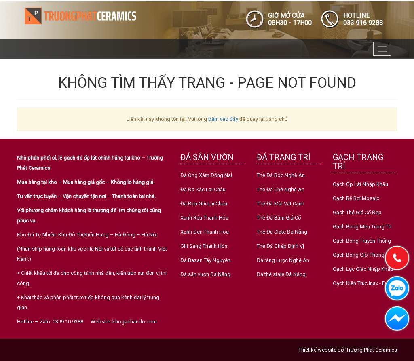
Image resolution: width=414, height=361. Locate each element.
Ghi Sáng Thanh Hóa (204, 246)
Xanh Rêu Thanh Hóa (204, 218)
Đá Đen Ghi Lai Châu (203, 204)
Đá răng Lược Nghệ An (283, 260)
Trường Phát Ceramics (371, 350)
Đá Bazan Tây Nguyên (205, 260)
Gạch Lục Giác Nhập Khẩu (363, 269)
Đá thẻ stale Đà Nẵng (281, 274)
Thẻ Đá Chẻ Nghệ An (280, 189)
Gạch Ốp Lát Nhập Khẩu (360, 184)
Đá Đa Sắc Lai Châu (203, 189)
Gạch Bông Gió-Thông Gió (363, 255)
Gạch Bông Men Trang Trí (362, 227)
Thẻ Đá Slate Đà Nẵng (282, 232)
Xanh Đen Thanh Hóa (204, 232)
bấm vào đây (223, 119)
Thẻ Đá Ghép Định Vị (280, 246)
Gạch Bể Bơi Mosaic (356, 198)
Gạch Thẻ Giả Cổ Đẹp (357, 212)
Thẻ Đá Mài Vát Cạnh (280, 204)
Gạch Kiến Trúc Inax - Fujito (364, 283)
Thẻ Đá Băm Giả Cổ (279, 218)
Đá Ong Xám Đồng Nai (206, 175)
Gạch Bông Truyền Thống (362, 241)
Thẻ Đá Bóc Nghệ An (281, 175)
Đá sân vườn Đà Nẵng (205, 274)
